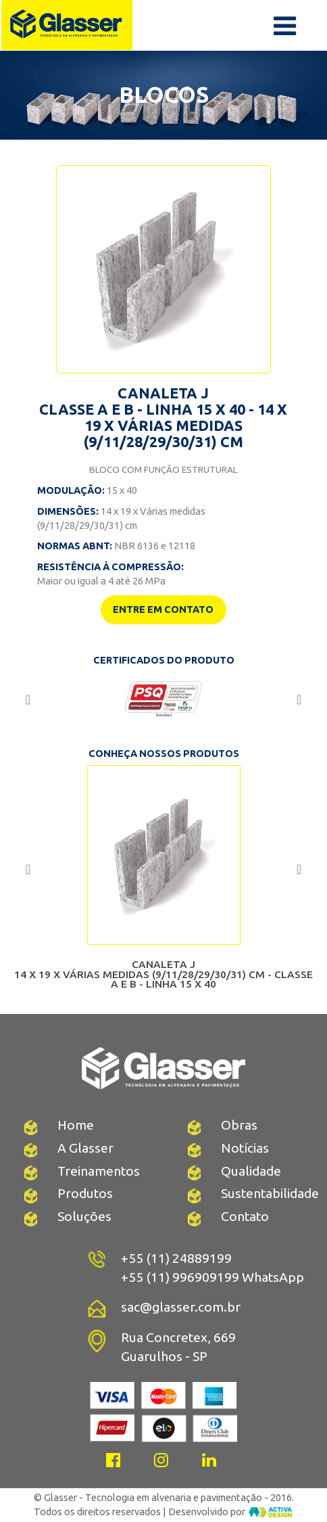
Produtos (85, 1193)
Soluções (84, 1216)
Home (75, 1124)
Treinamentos (98, 1170)
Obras (239, 1124)
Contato (245, 1216)
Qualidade (251, 1170)
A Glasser (85, 1147)
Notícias (245, 1147)
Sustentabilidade (270, 1193)
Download (164, 715)
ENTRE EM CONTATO (163, 609)
